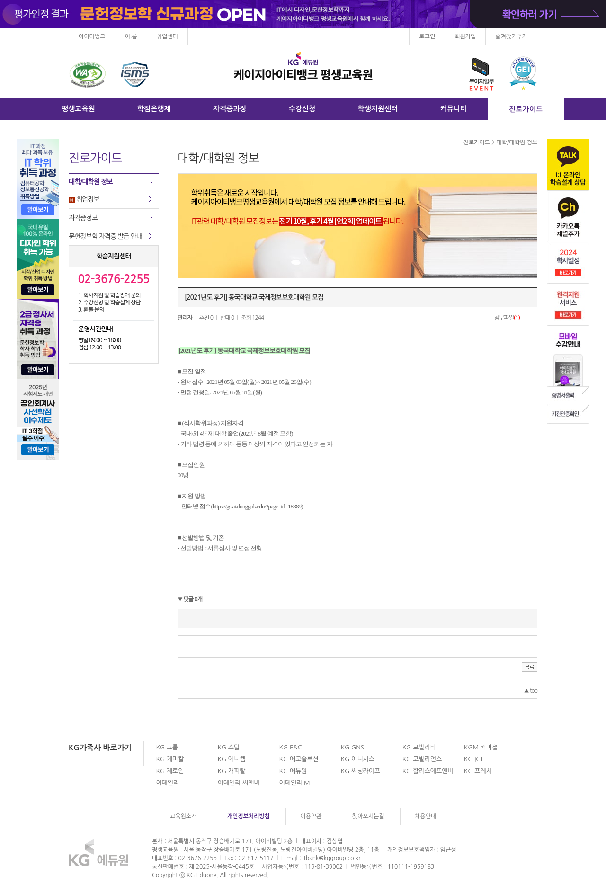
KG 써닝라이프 (360, 771)
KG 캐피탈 (231, 771)
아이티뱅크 (92, 36)
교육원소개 (183, 816)
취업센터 (167, 36)
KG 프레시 (478, 771)
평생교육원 (78, 108)
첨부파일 (507, 317)
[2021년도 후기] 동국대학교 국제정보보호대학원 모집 (254, 297)
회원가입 (465, 36)
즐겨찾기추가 (511, 36)
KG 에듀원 (293, 771)
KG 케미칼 (170, 759)
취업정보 (84, 199)
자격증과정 (230, 108)
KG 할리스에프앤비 (428, 771)
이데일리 (167, 783)
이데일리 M (294, 783)
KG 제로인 (170, 771)
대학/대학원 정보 (90, 181)
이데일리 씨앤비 (238, 783)
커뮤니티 (453, 108)
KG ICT (473, 759)
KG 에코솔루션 (299, 759)
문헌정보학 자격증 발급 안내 (105, 236)
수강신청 (302, 108)
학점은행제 (154, 108)
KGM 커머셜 (481, 747)
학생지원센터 (378, 108)
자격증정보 (83, 217)
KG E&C (290, 747)
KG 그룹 (167, 747)
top (530, 691)
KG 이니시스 (357, 759)
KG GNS (352, 747)
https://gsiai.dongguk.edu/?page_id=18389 (257, 506)
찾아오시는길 (368, 816)
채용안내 (425, 816)
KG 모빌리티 (419, 747)
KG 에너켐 (231, 759)
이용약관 (310, 816)
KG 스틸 (228, 747)
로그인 (427, 36)
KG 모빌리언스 (422, 759)
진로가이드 (526, 109)
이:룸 (131, 36)
